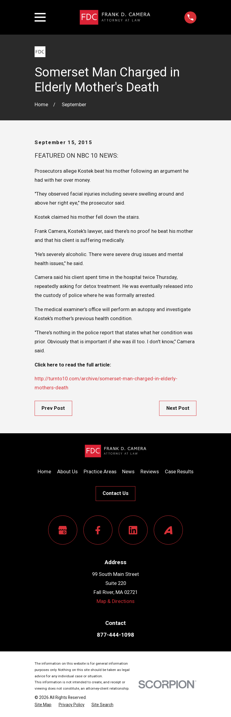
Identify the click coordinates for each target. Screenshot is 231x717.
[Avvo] (168, 530)
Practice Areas (100, 471)
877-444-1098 (115, 635)
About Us (67, 471)
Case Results (179, 471)
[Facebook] (97, 530)
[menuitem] (43, 704)
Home (44, 471)
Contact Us (115, 493)
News (128, 471)
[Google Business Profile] (62, 530)
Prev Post (53, 408)
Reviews (149, 471)
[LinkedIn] (133, 530)
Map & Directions (115, 601)
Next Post (177, 408)
